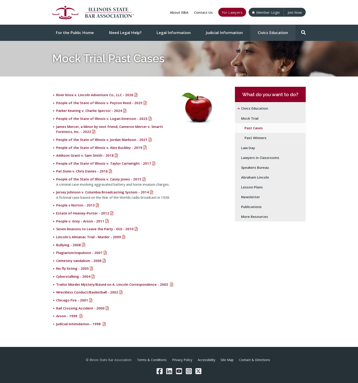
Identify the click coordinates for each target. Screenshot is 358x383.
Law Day (248, 147)
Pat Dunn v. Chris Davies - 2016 (82, 171)
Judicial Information (224, 32)
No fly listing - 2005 (72, 268)
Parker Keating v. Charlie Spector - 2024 (89, 110)
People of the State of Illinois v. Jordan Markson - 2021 (101, 139)
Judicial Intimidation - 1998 (79, 324)
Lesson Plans (252, 187)
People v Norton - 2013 (75, 205)
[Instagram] (188, 371)
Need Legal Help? (125, 32)
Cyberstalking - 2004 (73, 276)
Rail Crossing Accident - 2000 (80, 308)
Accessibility (206, 360)
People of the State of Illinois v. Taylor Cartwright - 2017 (103, 163)
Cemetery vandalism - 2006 (79, 260)
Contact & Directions (254, 360)
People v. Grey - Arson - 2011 (80, 221)
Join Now (295, 12)
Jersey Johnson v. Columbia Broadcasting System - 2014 (102, 192)
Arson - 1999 (67, 316)
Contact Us (203, 12)
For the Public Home (75, 32)
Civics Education (273, 32)
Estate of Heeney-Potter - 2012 (82, 213)
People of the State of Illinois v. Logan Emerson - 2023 (101, 118)
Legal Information (173, 32)
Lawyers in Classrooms (260, 157)
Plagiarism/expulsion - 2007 (79, 252)
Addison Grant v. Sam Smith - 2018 (85, 155)
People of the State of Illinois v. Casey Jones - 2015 (98, 179)
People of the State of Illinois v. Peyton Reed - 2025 (99, 102)
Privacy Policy (182, 360)
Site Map (227, 360)
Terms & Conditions (152, 360)
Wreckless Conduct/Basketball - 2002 (87, 292)
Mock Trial (249, 118)
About (179, 12)
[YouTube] (179, 371)
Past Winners (255, 137)
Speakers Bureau (255, 167)
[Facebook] (159, 371)
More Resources (254, 216)
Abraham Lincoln (255, 177)
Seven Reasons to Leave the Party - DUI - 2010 (95, 229)
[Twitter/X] (198, 371)
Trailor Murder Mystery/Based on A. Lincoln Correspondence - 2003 (112, 284)
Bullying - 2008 (68, 245)
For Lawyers (232, 12)
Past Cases (254, 128)
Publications (251, 206)
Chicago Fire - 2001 (72, 300)
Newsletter (250, 197)
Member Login (266, 12)
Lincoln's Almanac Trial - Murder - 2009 (88, 237)
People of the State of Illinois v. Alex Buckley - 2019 (99, 147)
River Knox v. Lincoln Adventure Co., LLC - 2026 (94, 94)
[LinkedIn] (169, 371)
